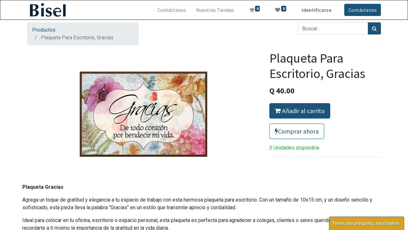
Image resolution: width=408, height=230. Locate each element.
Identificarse (317, 10)
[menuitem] (171, 10)
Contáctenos (362, 10)
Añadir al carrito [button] (300, 111)
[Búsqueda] (374, 28)
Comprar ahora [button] (297, 131)
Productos (43, 30)
